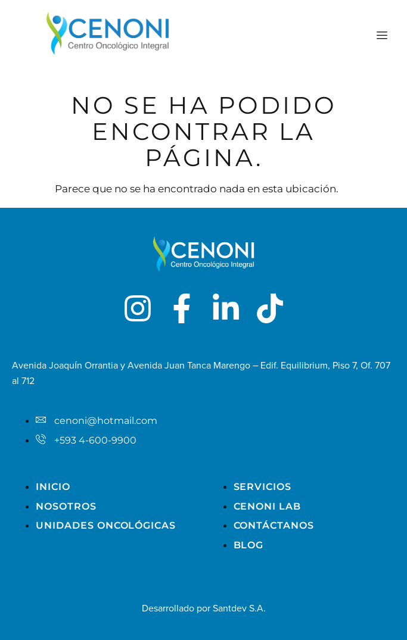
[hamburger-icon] (381, 35)
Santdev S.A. (239, 608)
